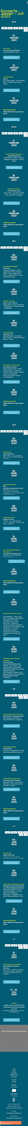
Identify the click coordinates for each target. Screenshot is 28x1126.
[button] (1, 1042)
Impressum (14, 1076)
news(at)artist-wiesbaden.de (14, 1113)
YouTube (14, 1081)
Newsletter (14, 1072)
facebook (14, 1079)
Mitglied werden (14, 1074)
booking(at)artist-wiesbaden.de (14, 1118)
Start (14, 1069)
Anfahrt (14, 1070)
